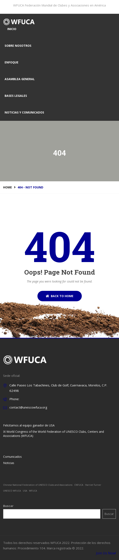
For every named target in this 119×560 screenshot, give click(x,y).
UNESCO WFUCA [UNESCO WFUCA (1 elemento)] (12, 490)
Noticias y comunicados (24, 112)
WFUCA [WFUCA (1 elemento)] (33, 490)
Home (7, 187)
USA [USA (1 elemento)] (25, 490)
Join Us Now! (106, 553)
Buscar (8, 506)
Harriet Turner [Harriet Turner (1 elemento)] (93, 484)
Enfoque (11, 62)
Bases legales (16, 96)
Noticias (8, 463)
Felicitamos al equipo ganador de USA (29, 425)
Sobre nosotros (18, 46)
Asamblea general (20, 79)
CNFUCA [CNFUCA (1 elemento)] (78, 484)
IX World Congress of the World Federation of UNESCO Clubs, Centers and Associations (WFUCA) (53, 434)
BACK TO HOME (59, 296)
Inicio (11, 29)
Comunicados (12, 457)
